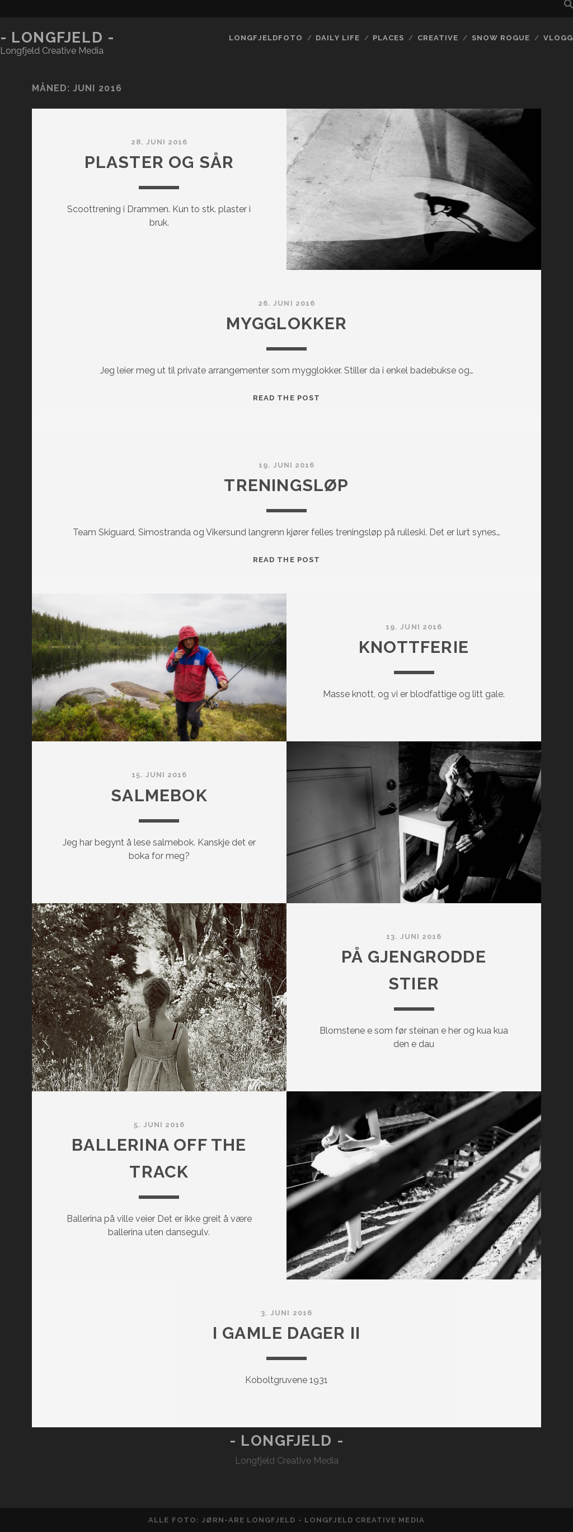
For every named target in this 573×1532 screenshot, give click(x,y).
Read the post (286, 398)
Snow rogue (501, 38)
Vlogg (558, 38)
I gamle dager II (286, 1333)
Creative (437, 38)
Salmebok (159, 795)
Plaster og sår (159, 162)
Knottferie (414, 647)
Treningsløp (286, 485)
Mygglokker (286, 323)
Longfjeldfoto (266, 38)
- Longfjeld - (57, 37)
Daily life (337, 38)
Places (388, 38)
